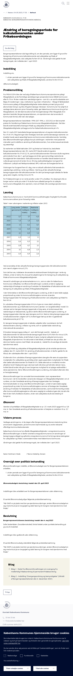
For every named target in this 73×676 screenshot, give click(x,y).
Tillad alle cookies (45, 670)
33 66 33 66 (9, 618)
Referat (33, 13)
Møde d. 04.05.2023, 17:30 (17, 13)
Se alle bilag (9, 48)
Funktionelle (28, 657)
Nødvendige (12, 657)
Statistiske (44, 657)
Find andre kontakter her (14, 621)
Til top (7, 592)
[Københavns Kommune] (6, 7)
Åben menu (68, 3)
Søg (63, 3)
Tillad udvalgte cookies (17, 670)
